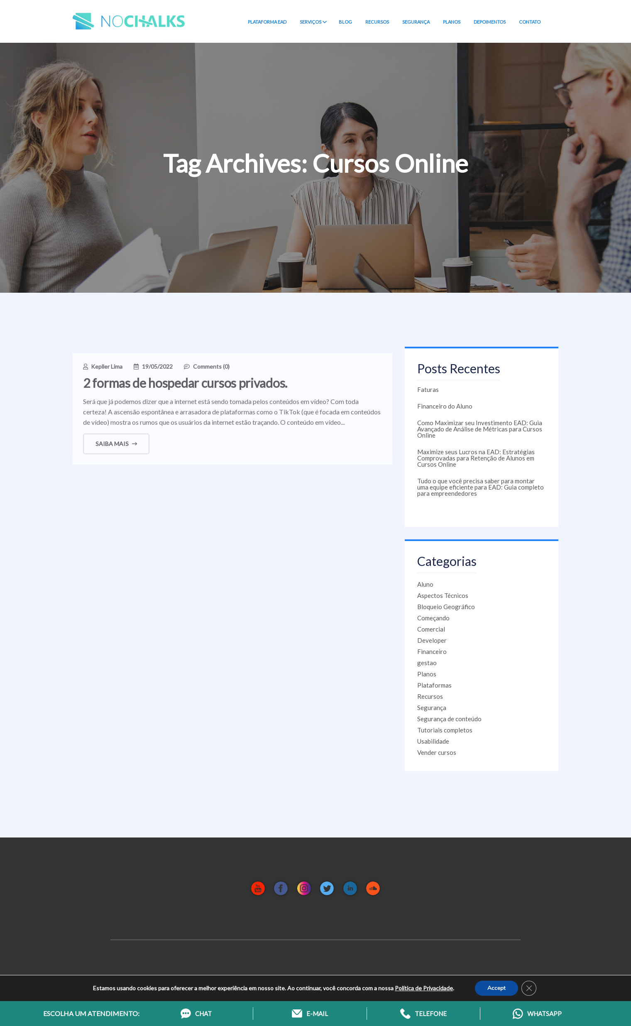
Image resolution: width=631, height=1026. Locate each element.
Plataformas (434, 685)
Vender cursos (436, 752)
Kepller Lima (106, 370)
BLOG (345, 21)
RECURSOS (377, 21)
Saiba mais (116, 447)
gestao (427, 662)
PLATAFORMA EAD (267, 21)
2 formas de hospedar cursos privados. (185, 386)
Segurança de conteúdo (449, 718)
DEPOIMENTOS (490, 21)
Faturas (428, 389)
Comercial (431, 629)
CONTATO (530, 21)
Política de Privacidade (424, 988)
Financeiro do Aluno (444, 406)
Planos (426, 674)
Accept (496, 988)
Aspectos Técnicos (442, 595)
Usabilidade (433, 741)
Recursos (430, 696)
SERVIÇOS (312, 22)
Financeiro (432, 651)
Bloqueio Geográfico (446, 606)
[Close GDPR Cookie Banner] (528, 988)
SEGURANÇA (416, 21)
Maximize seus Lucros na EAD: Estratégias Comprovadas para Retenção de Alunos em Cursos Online (476, 458)
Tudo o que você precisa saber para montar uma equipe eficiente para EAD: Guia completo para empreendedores (480, 487)
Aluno (425, 584)
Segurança (431, 707)
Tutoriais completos (444, 730)
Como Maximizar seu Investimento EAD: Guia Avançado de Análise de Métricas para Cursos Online (479, 429)
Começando (433, 618)
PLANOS (451, 21)
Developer (432, 640)
